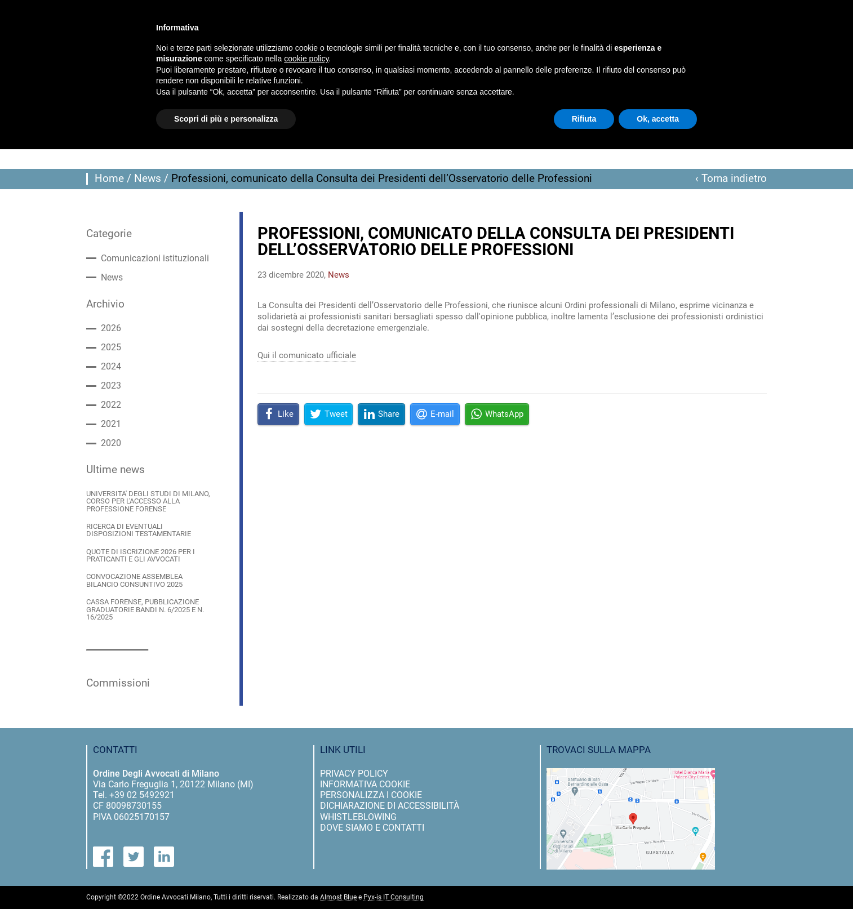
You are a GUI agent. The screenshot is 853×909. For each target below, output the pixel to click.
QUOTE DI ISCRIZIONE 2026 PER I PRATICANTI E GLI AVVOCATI (140, 555)
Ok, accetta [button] (658, 118)
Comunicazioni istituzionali (155, 258)
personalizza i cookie (371, 795)
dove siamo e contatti (372, 827)
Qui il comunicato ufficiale (306, 355)
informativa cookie (365, 784)
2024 (111, 366)
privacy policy (354, 773)
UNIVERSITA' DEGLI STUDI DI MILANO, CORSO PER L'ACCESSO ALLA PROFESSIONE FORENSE (148, 501)
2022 (111, 404)
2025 (111, 347)
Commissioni (118, 683)
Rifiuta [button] (584, 118)
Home (109, 178)
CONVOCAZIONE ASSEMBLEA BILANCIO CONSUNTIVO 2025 (134, 580)
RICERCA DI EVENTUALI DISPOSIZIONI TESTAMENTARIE (138, 530)
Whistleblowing (358, 817)
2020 (111, 443)
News (147, 178)
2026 (111, 328)
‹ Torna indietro (731, 178)
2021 (111, 424)
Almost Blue (338, 897)
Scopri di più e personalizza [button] (226, 118)
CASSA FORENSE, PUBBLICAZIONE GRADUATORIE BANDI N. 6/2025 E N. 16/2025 (145, 609)
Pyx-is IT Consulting (393, 897)
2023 (111, 385)
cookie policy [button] (306, 58)
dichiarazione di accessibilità (389, 805)
